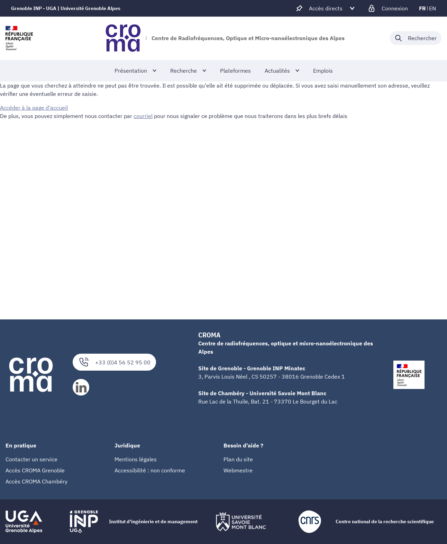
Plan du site (238, 459)
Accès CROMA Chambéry (36, 481)
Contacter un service (31, 459)
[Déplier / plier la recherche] (415, 38)
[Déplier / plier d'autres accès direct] (325, 8)
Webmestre (238, 470)
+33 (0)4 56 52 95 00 (114, 362)
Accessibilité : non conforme (150, 470)
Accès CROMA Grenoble (35, 470)
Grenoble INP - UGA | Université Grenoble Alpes (65, 8)
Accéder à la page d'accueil (34, 107)
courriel (143, 115)
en (432, 8)
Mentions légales (136, 459)
